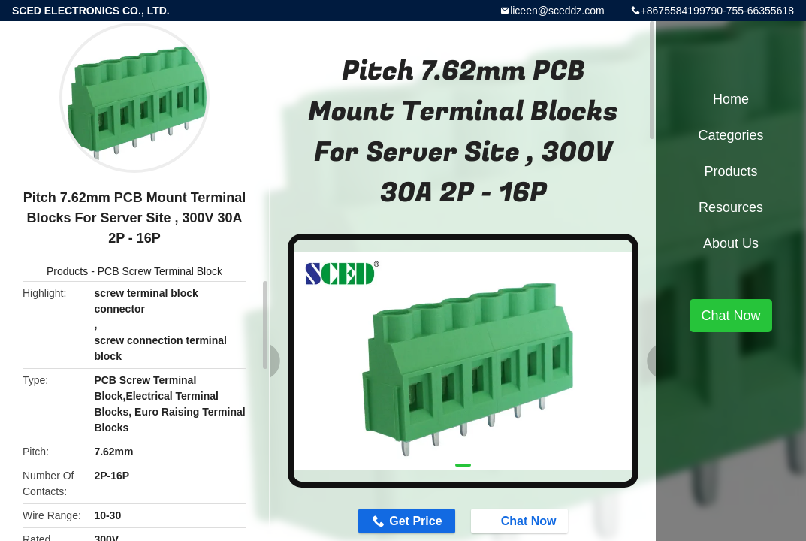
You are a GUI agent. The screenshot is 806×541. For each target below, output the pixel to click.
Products (67, 271)
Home (731, 99)
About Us (731, 243)
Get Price (415, 521)
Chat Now (521, 520)
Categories (730, 135)
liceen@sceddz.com (557, 11)
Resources (731, 207)
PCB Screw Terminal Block (160, 271)
